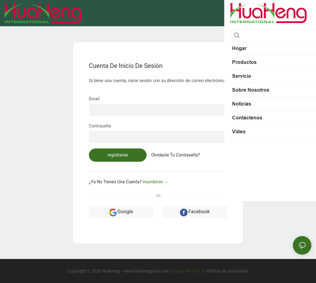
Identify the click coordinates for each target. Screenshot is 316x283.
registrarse (117, 154)
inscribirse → (155, 181)
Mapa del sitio (187, 270)
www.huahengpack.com (146, 270)
